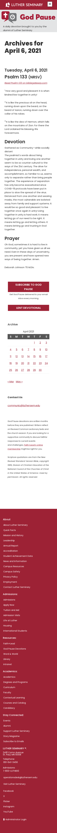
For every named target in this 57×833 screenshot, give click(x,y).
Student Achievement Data (18, 556)
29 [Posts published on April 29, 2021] (34, 370)
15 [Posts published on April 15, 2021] (34, 356)
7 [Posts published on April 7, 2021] (28, 349)
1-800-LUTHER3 (11, 770)
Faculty (7, 692)
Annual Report (10, 545)
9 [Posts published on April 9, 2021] (40, 349)
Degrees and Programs (15, 682)
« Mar (11, 381)
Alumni (7, 725)
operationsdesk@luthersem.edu (20, 777)
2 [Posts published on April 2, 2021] (40, 342)
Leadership (9, 540)
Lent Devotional (28, 308)
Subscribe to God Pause (28, 287)
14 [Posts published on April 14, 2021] (28, 356)
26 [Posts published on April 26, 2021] (16, 370)
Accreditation (10, 550)
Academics (9, 676)
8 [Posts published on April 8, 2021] (34, 349)
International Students (15, 630)
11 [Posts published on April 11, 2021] (10, 356)
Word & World (10, 653)
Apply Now (8, 604)
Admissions (9, 599)
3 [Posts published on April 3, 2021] (46, 342)
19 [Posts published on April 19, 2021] (17, 363)
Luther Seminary (24, 5)
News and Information (15, 561)
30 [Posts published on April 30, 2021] (40, 370)
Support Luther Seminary (16, 731)
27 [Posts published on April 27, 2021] (22, 370)
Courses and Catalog (14, 702)
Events (6, 720)
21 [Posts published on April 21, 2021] (28, 363)
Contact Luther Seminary (16, 587)
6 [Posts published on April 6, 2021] (22, 349)
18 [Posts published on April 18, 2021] (10, 363)
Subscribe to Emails (13, 741)
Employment (10, 581)
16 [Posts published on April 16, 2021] (40, 356)
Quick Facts (9, 530)
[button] (49, 4)
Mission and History (13, 535)
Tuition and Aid (11, 610)
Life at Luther (10, 620)
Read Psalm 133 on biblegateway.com (26, 83)
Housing (7, 625)
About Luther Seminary (15, 525)
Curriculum (9, 687)
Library (6, 659)
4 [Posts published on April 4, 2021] (10, 349)
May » (19, 381)
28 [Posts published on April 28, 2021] (28, 370)
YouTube (8, 811)
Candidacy (9, 708)
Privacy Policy (10, 576)
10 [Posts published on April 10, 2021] (46, 349)
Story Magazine (11, 736)
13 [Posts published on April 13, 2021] (22, 356)
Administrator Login (16, 819)
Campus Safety (11, 571)
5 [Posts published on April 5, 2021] (16, 349)
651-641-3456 (10, 762)
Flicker (6, 801)
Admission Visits (11, 615)
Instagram (8, 806)
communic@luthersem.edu (24, 405)
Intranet (7, 664)
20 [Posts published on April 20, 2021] (22, 363)
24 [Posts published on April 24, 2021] (46, 363)
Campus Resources (13, 566)
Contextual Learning (14, 697)
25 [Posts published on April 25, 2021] (10, 370)
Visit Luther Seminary (14, 783)
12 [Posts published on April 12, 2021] (17, 356)
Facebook (8, 790)
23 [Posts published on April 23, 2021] (40, 363)
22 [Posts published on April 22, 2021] (34, 363)
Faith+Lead (9, 643)
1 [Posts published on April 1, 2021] (34, 342)
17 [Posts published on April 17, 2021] (46, 356)
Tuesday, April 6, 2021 (26, 70)
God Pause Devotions (14, 648)
